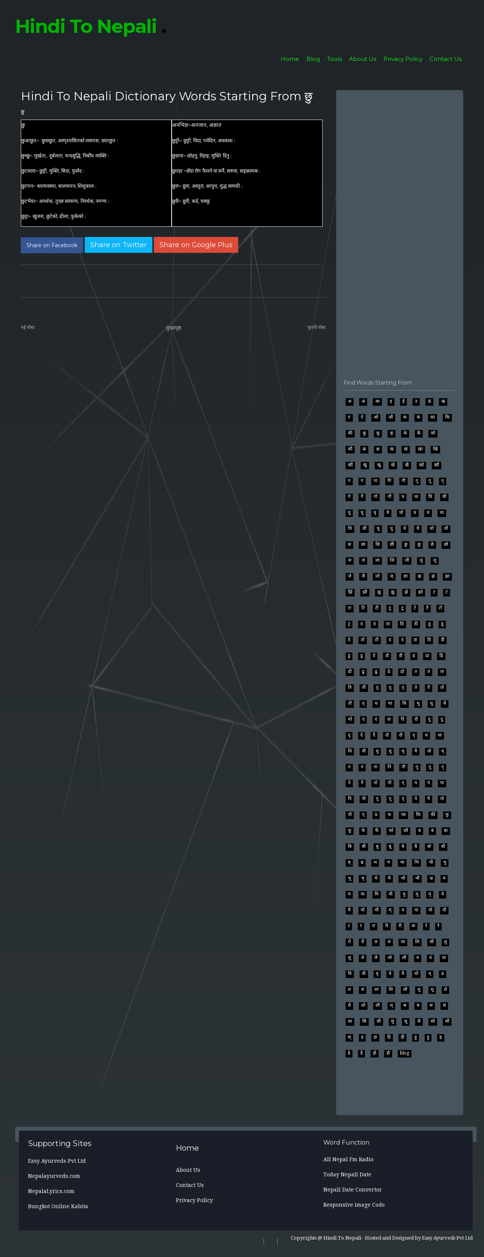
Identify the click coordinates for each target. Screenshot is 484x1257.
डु (349, 655)
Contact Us (446, 59)
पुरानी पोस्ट (316, 327)
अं (363, 401)
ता (442, 671)
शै (349, 1005)
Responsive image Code (354, 1205)
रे (426, 925)
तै (428, 687)
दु (429, 719)
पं (428, 782)
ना (375, 766)
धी (364, 751)
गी (403, 480)
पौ (350, 814)
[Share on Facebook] (52, 245)
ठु (429, 623)
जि (392, 560)
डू (361, 655)
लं (389, 941)
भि (416, 862)
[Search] (22, 1249)
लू (349, 957)
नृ (442, 766)
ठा (388, 623)
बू (390, 846)
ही (402, 1037)
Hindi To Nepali (90, 26)
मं (349, 894)
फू (349, 830)
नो (375, 782)
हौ (388, 1053)
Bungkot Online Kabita (58, 1206)
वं (430, 957)
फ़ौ (405, 830)
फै (377, 830)
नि (389, 766)
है (361, 1053)
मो (363, 910)
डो (387, 655)
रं (361, 925)
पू (390, 798)
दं (376, 719)
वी (364, 973)
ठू (442, 623)
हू (428, 1037)
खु (365, 464)
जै (363, 576)
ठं (374, 623)
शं (362, 989)
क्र (364, 449)
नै (362, 782)
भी (431, 862)
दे (361, 735)
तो (442, 687)
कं (418, 417)
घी (444, 496)
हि (389, 1037)
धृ (403, 751)
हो (374, 1053)
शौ (377, 1005)
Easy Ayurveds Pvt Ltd (57, 1161)
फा (403, 814)
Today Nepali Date (347, 1174)
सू (405, 1021)
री (400, 925)
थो (350, 719)
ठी (416, 623)
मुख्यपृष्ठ (173, 328)
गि (389, 480)
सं (444, 1005)
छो (446, 544)
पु (377, 798)
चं (428, 512)
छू (418, 544)
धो (429, 751)
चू (391, 528)
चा (442, 512)
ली (432, 941)
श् (391, 1005)
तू (390, 687)
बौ (443, 846)
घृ (375, 512)
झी (365, 592)
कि (447, 417)
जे (349, 576)
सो (433, 1021)
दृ (349, 735)
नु (417, 766)
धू (390, 751)
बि (350, 846)
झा (447, 576)
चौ (446, 528)
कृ (391, 433)
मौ (377, 910)
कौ (350, 449)
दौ (400, 735)
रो (349, 941)
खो (421, 464)
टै (427, 608)
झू (392, 592)
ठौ (377, 639)
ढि (441, 655)
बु (377, 846)
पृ (403, 798)
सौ (447, 1021)
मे (442, 894)
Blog (313, 59)
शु (418, 989)
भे (375, 878)
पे (415, 798)
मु (404, 894)
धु (377, 751)
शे (445, 989)
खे (393, 464)
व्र (442, 973)
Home (290, 59)
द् (414, 735)
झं (433, 576)
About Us (362, 59)
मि (377, 894)
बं (432, 830)
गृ (442, 480)
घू (362, 512)
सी (379, 1021)
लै (375, 957)
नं (362, 766)
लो (390, 957)
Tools (334, 59)
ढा (427, 655)
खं (406, 449)
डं (402, 639)
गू (429, 480)
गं (362, 480)
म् (390, 910)
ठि (402, 623)
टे (415, 608)
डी (442, 639)
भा (402, 862)
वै (403, 973)
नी (403, 766)
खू (379, 464)
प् (363, 814)
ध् (442, 751)
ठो (363, 639)
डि (429, 639)
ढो (402, 671)
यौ (444, 910)
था (390, 703)
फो (391, 830)
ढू (376, 671)
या (416, 910)
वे (390, 973)
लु (445, 941)
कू (378, 433)
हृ (440, 1037)
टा (349, 608)
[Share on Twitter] (118, 245)
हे (349, 1053)
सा (350, 1021)
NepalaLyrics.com (51, 1191)
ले (362, 957)
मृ (429, 894)
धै (415, 751)
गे (349, 496)
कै (418, 433)
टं (446, 592)
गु (417, 480)
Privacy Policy (402, 59)
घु (349, 512)
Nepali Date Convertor (352, 1190)
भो (403, 878)
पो (442, 798)
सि (364, 1021)
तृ (403, 687)
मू (417, 894)
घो (401, 512)
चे (404, 528)
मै (349, 910)
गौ (389, 496)
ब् (349, 862)
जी (407, 560)
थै (444, 703)
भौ (417, 878)
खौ (436, 464)
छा (363, 544)
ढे (389, 671)
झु (379, 592)
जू (434, 560)
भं (388, 862)
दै (374, 735)
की (350, 433)
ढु (363, 671)
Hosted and (378, 1238)
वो (416, 973)
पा (442, 782)
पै (428, 798)
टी (377, 608)
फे (363, 830)
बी (364, 846)
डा (415, 639)
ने (349, 782)
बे (403, 846)
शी (405, 989)
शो (363, 1005)
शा (376, 989)
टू (402, 608)
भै (389, 878)
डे (374, 655)
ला (403, 941)
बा (446, 830)
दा (389, 719)
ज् (391, 576)
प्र (376, 814)
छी (392, 544)
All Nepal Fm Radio (348, 1159)
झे (406, 592)
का (432, 417)
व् (429, 973)
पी (364, 798)
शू (432, 989)
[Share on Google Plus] (196, 245)
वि (350, 973)
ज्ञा (405, 576)
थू (431, 703)
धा (440, 735)
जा (377, 560)
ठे (349, 639)
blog (404, 1053)
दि (402, 719)
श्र (404, 1005)
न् (403, 782)
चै (417, 528)
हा (375, 1037)
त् (363, 703)
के (405, 433)
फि (418, 814)
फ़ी (433, 814)
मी (390, 894)
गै (362, 496)
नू (429, 766)
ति (350, 687)
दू (442, 719)
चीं (364, 528)
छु (22, 112)
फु (447, 814)
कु (364, 433)
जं (363, 560)
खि (435, 449)
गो (375, 496)
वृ (377, 973)
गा (375, 480)
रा (373, 925)
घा (416, 496)
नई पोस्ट (28, 327)
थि (404, 703)
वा (444, 957)
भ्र (431, 878)
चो (432, 528)
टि (363, 608)
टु (390, 608)
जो (377, 576)
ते (415, 687)
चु (378, 528)
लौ (404, 957)
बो (429, 846)
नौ (389, 782)
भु (444, 862)
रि (386, 925)
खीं (350, 464)
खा (420, 449)
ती (364, 687)
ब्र (362, 862)
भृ (362, 878)
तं (428, 671)
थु (418, 703)
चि (350, 528)
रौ (362, 941)
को (433, 433)
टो (440, 608)
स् (349, 1037)
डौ (400, 655)
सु (392, 1021)
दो (387, 735)
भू (349, 878)
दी (416, 719)
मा (363, 894)
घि (430, 496)
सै (418, 1021)
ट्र (349, 623)
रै (438, 925)
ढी (350, 671)
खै (407, 464)
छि (377, 544)
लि (417, 941)
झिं (350, 592)
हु (415, 1037)
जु (421, 560)
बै (415, 846)
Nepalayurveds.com (54, 1176)
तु (377, 687)
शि (391, 989)
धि (350, 751)
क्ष (378, 449)
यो (430, 910)
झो (420, 592)
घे (387, 512)
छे (432, 544)
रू (413, 925)
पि (350, 798)
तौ (350, 703)
